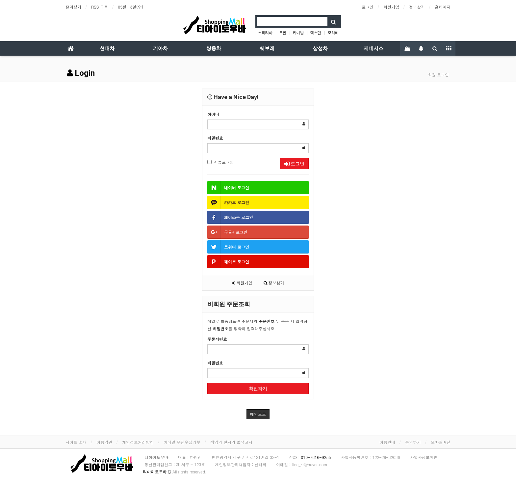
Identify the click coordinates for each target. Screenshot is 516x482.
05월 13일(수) (130, 7)
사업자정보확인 (424, 457)
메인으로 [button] (258, 414)
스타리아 (265, 32)
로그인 (368, 7)
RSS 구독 (99, 7)
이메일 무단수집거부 (182, 442)
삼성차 (320, 48)
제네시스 (373, 48)
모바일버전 (441, 442)
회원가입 (391, 7)
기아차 (160, 48)
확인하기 (258, 388)
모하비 (333, 32)
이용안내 (387, 442)
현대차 (107, 48)
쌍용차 (213, 48)
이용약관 (104, 442)
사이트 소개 (76, 442)
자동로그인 (220, 162)
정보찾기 (417, 7)
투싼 (282, 32)
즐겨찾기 (73, 7)
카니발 (298, 32)
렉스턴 (315, 32)
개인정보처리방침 (138, 442)
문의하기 (413, 442)
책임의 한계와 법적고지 (231, 442)
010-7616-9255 (316, 457)
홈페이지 (443, 7)
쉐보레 (267, 48)
